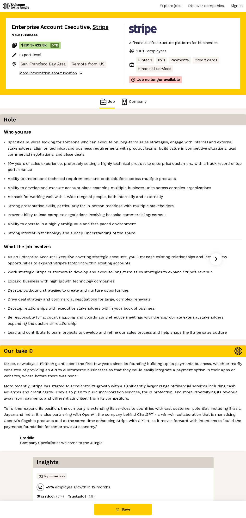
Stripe (100, 27)
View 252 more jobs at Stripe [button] (72, 481)
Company (134, 102)
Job (107, 102)
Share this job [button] (25, 481)
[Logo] (16, 6)
